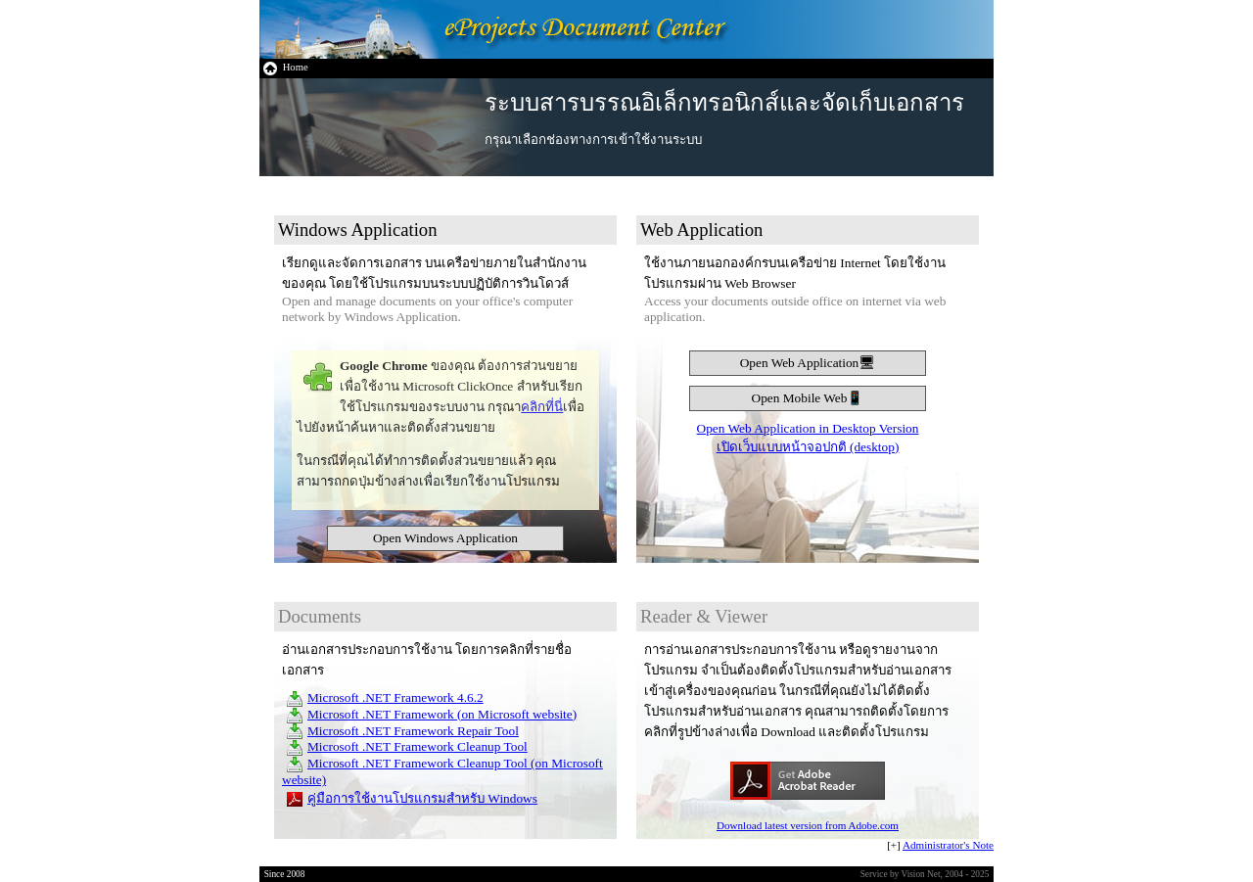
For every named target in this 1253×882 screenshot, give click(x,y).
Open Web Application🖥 (808, 362)
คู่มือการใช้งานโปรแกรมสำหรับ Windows (422, 798)
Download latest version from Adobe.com (808, 825)
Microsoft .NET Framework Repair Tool (413, 730)
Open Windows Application (445, 538)
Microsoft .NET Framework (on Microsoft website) (442, 714)
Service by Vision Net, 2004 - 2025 (925, 874)
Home (285, 67)
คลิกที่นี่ (542, 406)
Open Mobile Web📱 (808, 398)
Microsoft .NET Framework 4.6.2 (395, 697)
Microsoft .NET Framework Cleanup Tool (417, 746)
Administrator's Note (948, 845)
